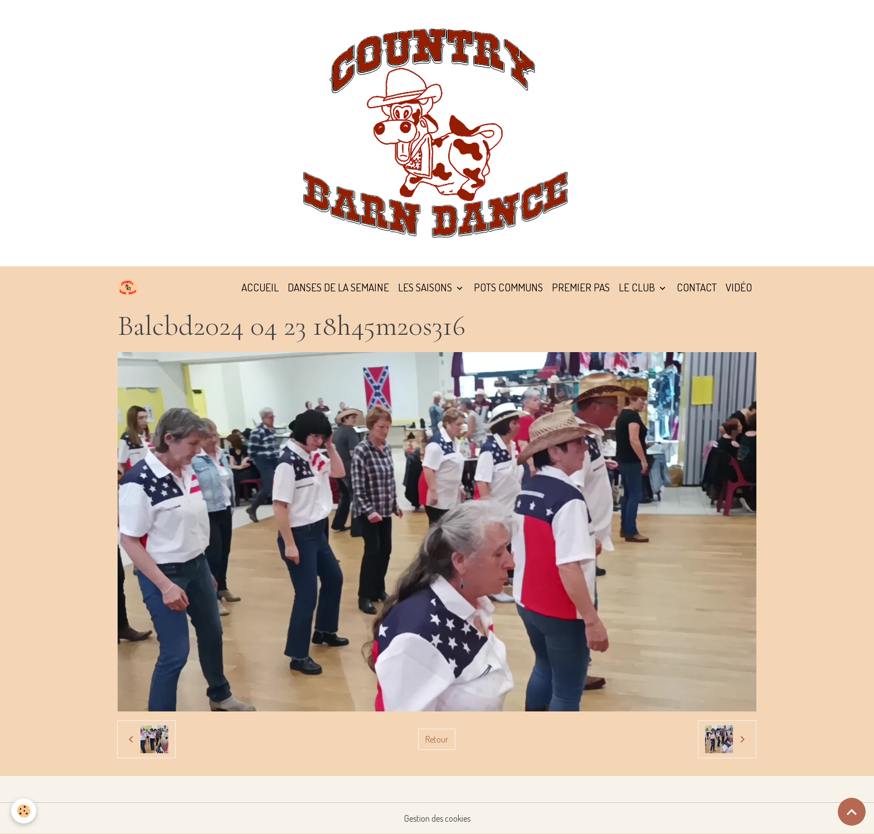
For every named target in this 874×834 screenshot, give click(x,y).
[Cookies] (23, 810)
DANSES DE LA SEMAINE (338, 287)
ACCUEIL (260, 287)
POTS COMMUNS (508, 287)
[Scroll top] (852, 812)
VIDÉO (739, 287)
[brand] (130, 287)
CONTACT (697, 287)
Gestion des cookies (437, 818)
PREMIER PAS (581, 287)
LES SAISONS (426, 287)
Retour (436, 739)
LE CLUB (638, 287)
